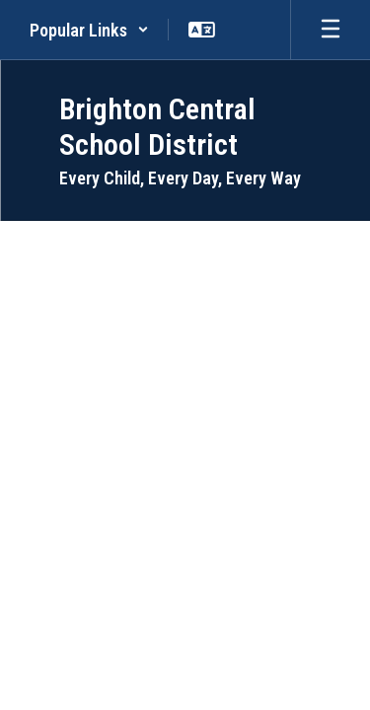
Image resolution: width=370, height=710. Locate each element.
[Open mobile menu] (330, 29)
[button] (89, 29)
